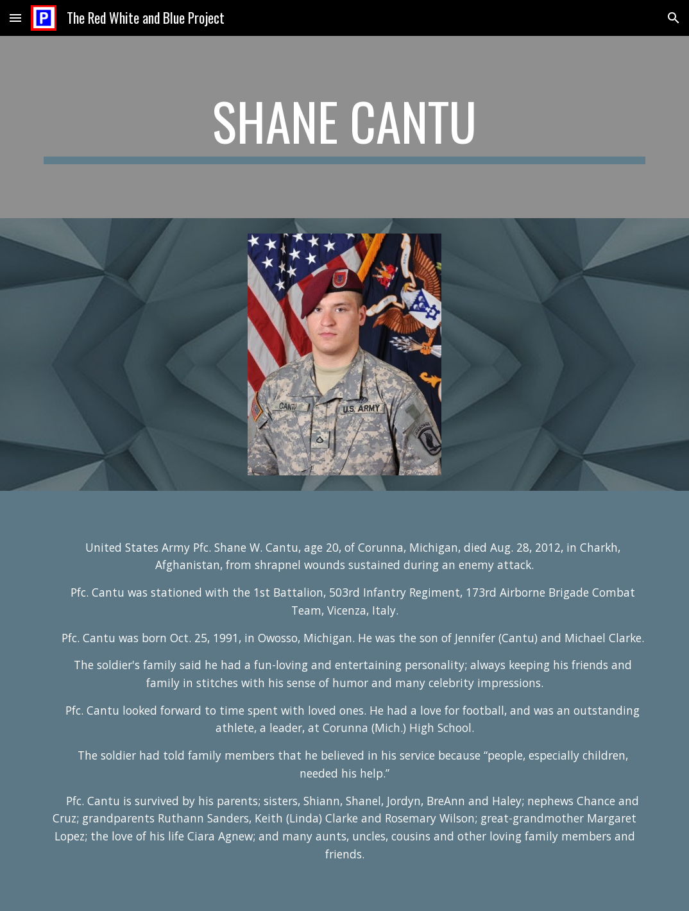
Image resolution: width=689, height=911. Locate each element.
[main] (344, 127)
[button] (15, 17)
